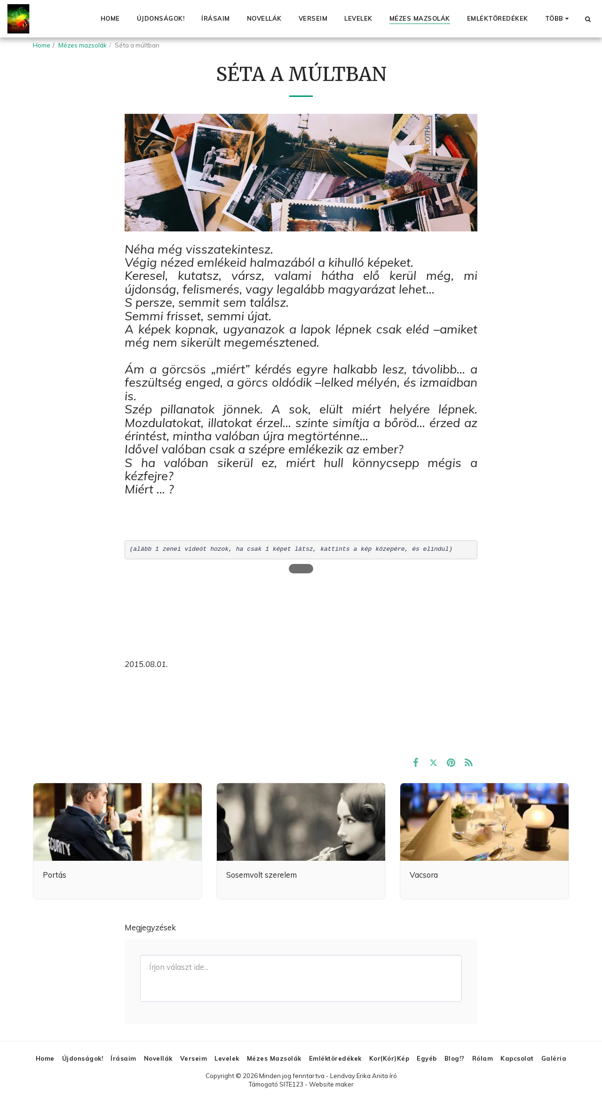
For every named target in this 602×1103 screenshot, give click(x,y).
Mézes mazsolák (82, 45)
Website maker (331, 1084)
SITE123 (291, 1084)
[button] (587, 19)
